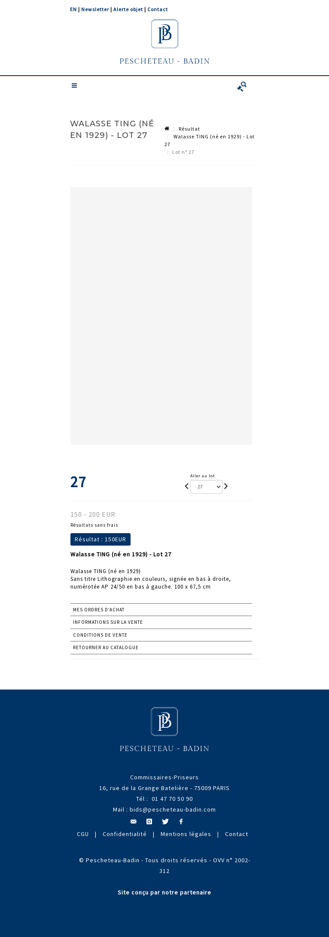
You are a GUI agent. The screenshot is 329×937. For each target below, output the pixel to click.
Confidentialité (125, 834)
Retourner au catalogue (106, 647)
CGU (83, 834)
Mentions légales (186, 834)
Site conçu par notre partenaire (164, 892)
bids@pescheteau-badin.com (173, 809)
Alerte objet (128, 9)
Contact (157, 9)
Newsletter (95, 9)
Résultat (189, 128)
